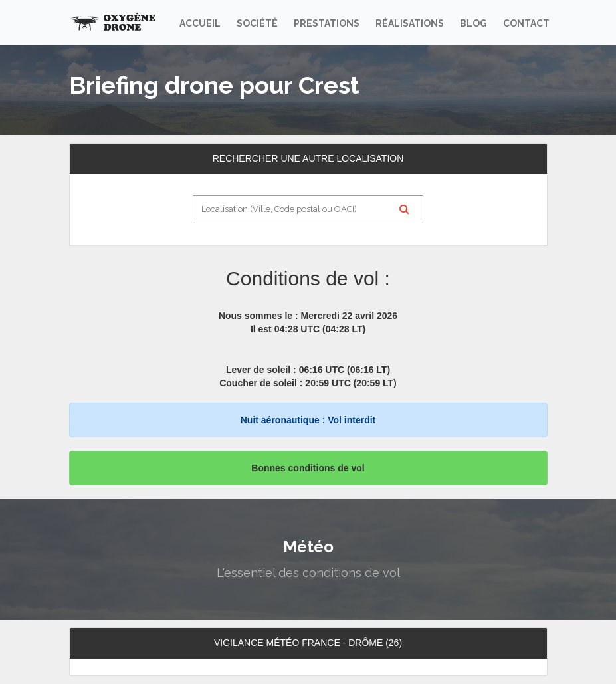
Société (257, 23)
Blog (473, 23)
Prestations (326, 23)
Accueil (200, 23)
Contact (526, 23)
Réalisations (409, 23)
